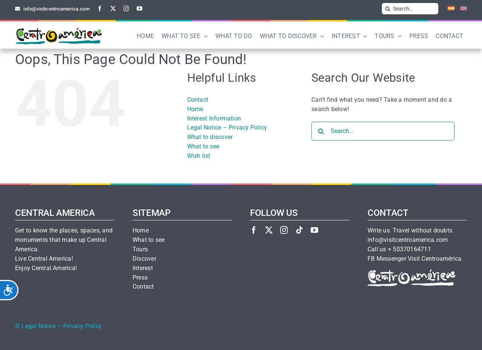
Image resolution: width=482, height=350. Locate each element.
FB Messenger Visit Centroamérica (414, 258)
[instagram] (126, 8)
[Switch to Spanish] (448, 8)
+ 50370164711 (409, 249)
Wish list (198, 155)
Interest (143, 268)
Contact (198, 99)
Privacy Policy (82, 326)
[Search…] (410, 8)
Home (195, 109)
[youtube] (139, 8)
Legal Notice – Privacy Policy (227, 127)
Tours (140, 249)
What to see (203, 146)
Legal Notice (38, 326)
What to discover (210, 137)
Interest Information (214, 118)
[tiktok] (299, 230)
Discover (144, 258)
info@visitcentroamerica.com (408, 240)
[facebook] (100, 8)
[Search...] (383, 131)
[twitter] (113, 8)
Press (140, 277)
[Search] (387, 8)
